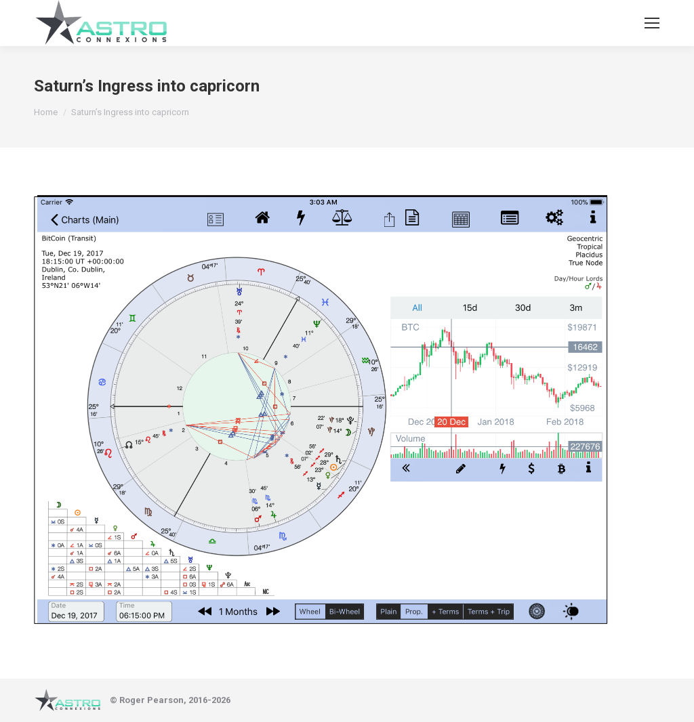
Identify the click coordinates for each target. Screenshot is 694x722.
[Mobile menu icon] (652, 23)
